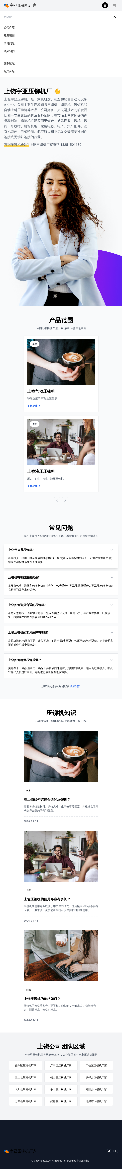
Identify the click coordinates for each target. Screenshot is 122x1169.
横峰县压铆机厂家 (96, 1077)
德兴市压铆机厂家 (96, 1101)
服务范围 (9, 35)
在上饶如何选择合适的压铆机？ (47, 799)
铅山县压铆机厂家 (61, 1077)
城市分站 (9, 71)
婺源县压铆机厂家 (61, 1101)
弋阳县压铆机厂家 (25, 1089)
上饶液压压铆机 (41, 471)
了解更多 (34, 406)
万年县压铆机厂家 (25, 1101)
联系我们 (9, 51)
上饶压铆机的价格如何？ (42, 998)
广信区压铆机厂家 (96, 1065)
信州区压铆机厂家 (25, 1065)
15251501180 (70, 144)
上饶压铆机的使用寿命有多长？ (47, 899)
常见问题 (9, 43)
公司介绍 (9, 27)
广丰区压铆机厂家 (61, 1065)
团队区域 (9, 63)
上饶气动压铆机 (41, 391)
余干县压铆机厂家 (61, 1089)
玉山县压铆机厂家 (25, 1077)
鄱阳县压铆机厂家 (96, 1089)
